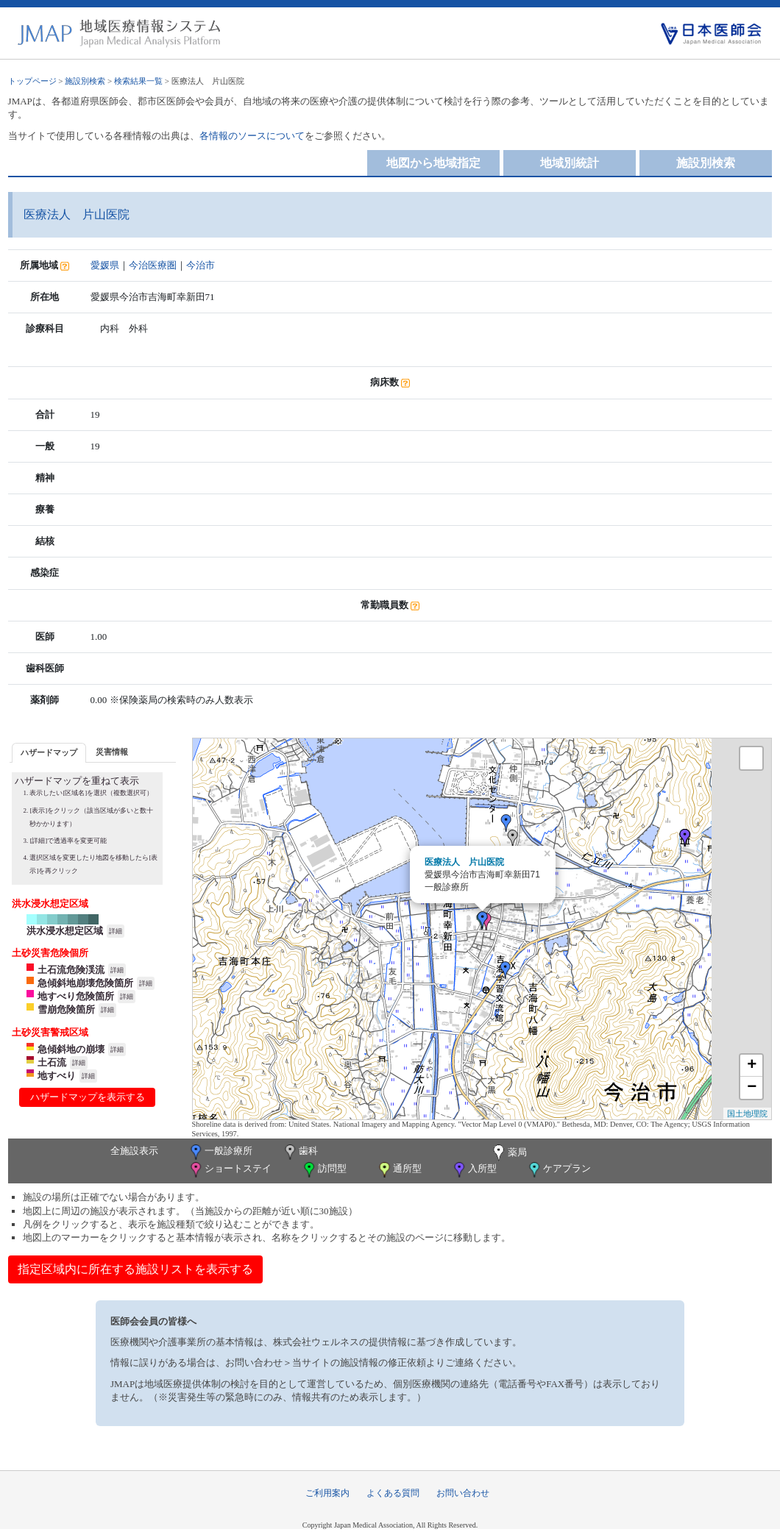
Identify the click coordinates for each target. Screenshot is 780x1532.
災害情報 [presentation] (112, 751)
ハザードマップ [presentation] (49, 752)
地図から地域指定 (433, 163)
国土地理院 (747, 1113)
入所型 (474, 1169)
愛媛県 (105, 265)
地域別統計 (569, 163)
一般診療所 (220, 1152)
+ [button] (751, 1066)
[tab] (49, 753)
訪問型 (324, 1169)
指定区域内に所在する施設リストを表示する (135, 1269)
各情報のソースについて (252, 135)
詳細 (115, 931)
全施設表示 (134, 1150)
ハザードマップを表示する (87, 1096)
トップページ (32, 80)
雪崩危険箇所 (66, 1009)
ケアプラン (558, 1169)
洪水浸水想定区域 (64, 930)
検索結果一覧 (138, 80)
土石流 (52, 1062)
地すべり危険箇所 (76, 996)
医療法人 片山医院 (464, 862)
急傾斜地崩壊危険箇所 (85, 982)
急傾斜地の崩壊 (71, 1049)
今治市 (200, 265)
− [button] (751, 1088)
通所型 (399, 1169)
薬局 (508, 1153)
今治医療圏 (153, 265)
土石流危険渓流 (71, 969)
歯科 (300, 1152)
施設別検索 (85, 80)
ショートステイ (230, 1169)
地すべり (57, 1075)
